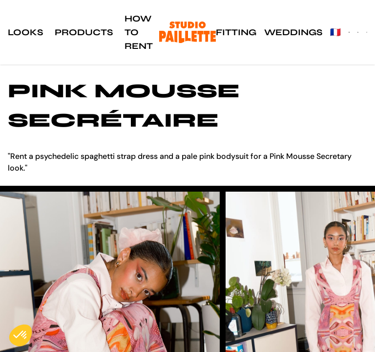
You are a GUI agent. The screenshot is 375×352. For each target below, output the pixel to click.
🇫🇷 (335, 32)
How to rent (139, 32)
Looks (25, 32)
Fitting (236, 32)
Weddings (293, 32)
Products (84, 32)
